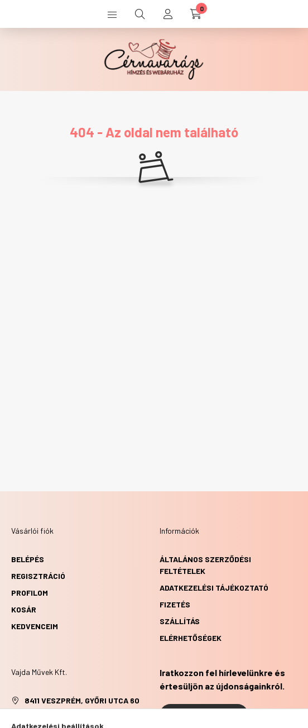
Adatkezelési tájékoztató (214, 587)
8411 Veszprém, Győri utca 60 (82, 700)
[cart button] (196, 14)
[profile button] (168, 14)
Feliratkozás (204, 715)
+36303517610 (50, 717)
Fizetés (175, 604)
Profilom (29, 592)
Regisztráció (38, 576)
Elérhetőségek (191, 638)
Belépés (27, 559)
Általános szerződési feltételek (205, 565)
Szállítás (180, 621)
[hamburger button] (112, 14)
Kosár (23, 609)
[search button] (140, 14)
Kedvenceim (34, 626)
